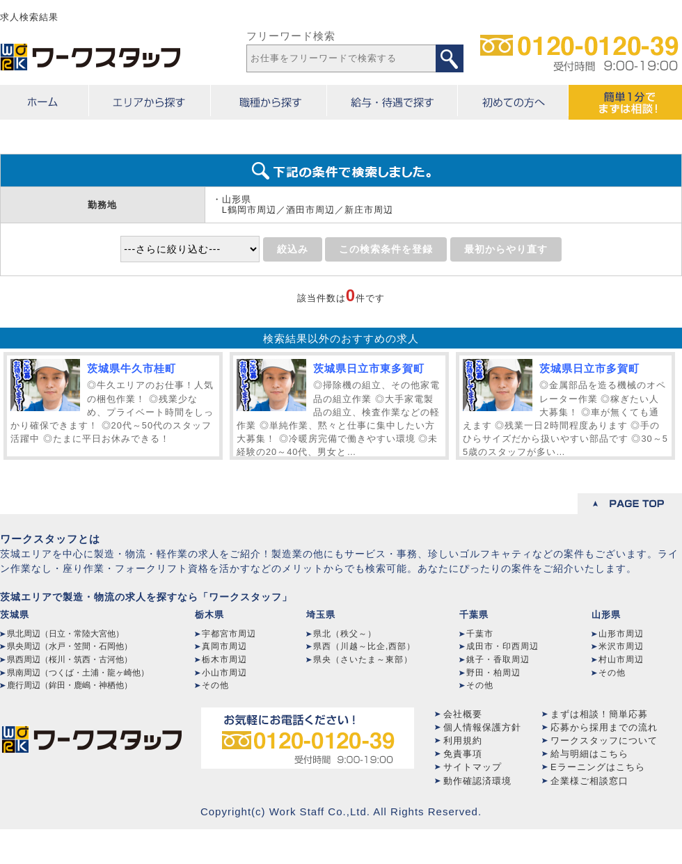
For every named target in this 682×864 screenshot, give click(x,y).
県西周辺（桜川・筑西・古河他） (69, 659)
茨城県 (14, 614)
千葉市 (479, 634)
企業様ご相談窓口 (589, 781)
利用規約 (462, 740)
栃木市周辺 (224, 659)
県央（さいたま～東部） (363, 659)
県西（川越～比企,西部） (364, 646)
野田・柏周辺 (493, 673)
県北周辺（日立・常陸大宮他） (65, 634)
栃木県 (209, 614)
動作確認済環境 (477, 781)
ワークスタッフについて (604, 740)
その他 (215, 685)
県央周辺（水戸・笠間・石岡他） (69, 646)
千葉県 (474, 614)
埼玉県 (320, 614)
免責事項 (462, 754)
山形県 (606, 614)
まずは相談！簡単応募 (599, 714)
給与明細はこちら (589, 754)
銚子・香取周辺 (498, 659)
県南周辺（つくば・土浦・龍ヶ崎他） (78, 673)
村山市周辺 (621, 659)
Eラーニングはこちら (597, 767)
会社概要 (462, 714)
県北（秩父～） (344, 634)
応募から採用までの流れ (604, 727)
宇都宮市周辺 (229, 634)
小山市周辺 (224, 673)
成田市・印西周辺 (502, 646)
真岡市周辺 (224, 646)
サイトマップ (472, 767)
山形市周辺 (621, 634)
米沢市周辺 (621, 646)
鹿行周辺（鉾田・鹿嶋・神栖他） (69, 685)
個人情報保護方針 (482, 727)
